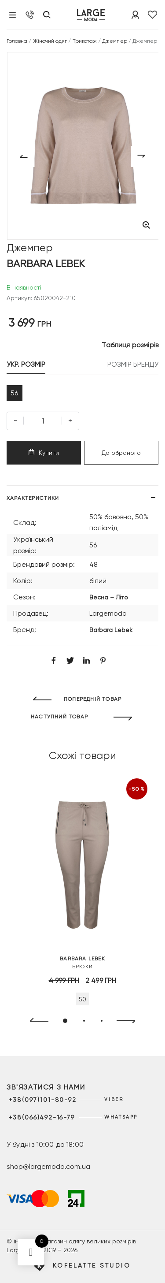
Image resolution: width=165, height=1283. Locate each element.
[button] (65, 1021)
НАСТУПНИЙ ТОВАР (59, 717)
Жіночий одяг (50, 41)
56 (14, 393)
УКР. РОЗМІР (26, 364)
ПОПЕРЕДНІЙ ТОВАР (92, 699)
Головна (17, 41)
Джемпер (114, 41)
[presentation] (35, 1021)
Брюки (82, 962)
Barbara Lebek (110, 629)
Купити (44, 452)
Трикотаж (85, 41)
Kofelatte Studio (92, 1265)
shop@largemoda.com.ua (48, 1166)
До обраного (121, 452)
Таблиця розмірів (130, 345)
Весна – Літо (108, 597)
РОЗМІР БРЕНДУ (132, 364)
